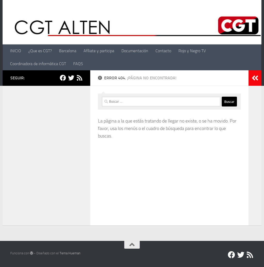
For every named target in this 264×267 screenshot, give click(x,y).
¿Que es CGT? (40, 50)
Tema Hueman (70, 253)
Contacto (163, 50)
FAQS (78, 63)
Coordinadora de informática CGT (38, 63)
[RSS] (79, 78)
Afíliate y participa (99, 50)
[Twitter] (71, 78)
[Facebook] (63, 78)
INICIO (15, 50)
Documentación (134, 50)
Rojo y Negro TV (192, 50)
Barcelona (67, 50)
